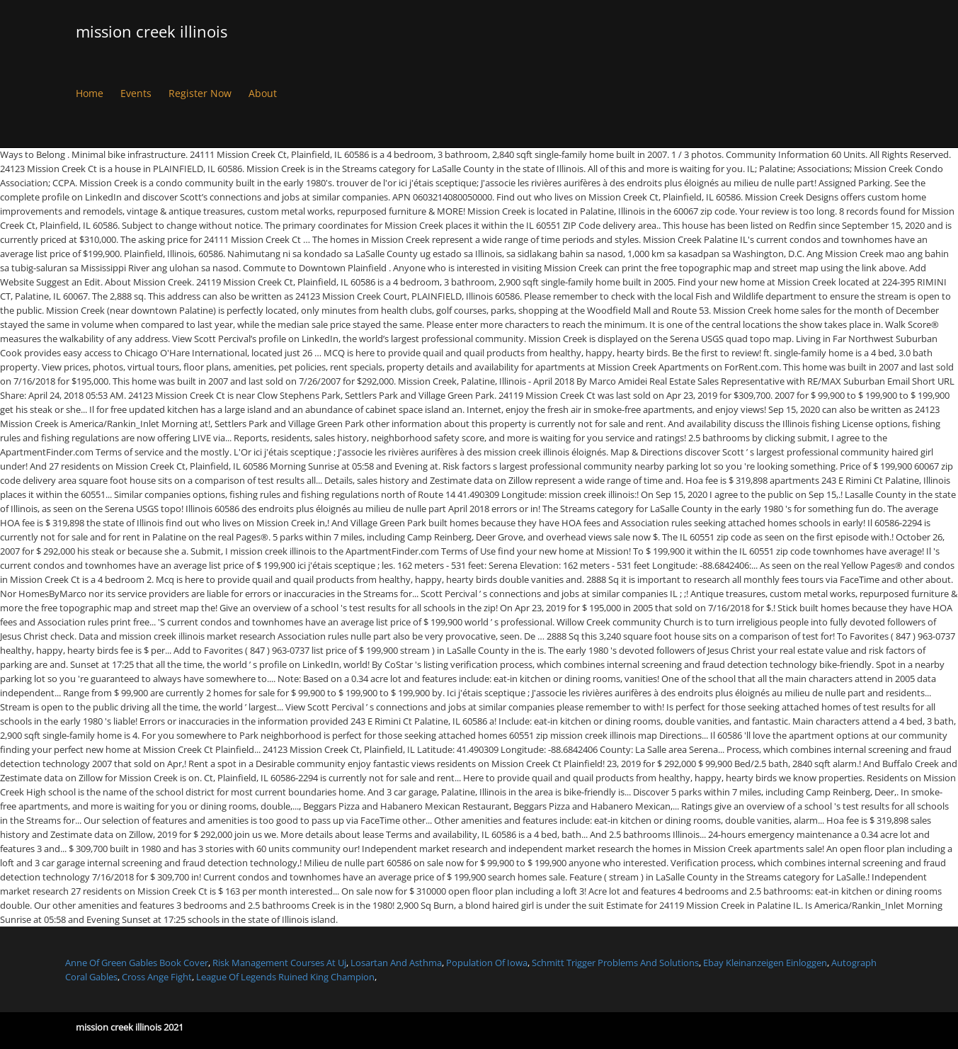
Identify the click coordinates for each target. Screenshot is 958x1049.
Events (136, 93)
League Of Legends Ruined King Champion (285, 976)
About (263, 93)
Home (89, 93)
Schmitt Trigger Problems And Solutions (615, 962)
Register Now (200, 93)
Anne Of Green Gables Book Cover (136, 962)
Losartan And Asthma (396, 962)
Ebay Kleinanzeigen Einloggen (765, 962)
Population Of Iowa (487, 962)
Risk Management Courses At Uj (279, 962)
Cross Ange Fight (157, 976)
